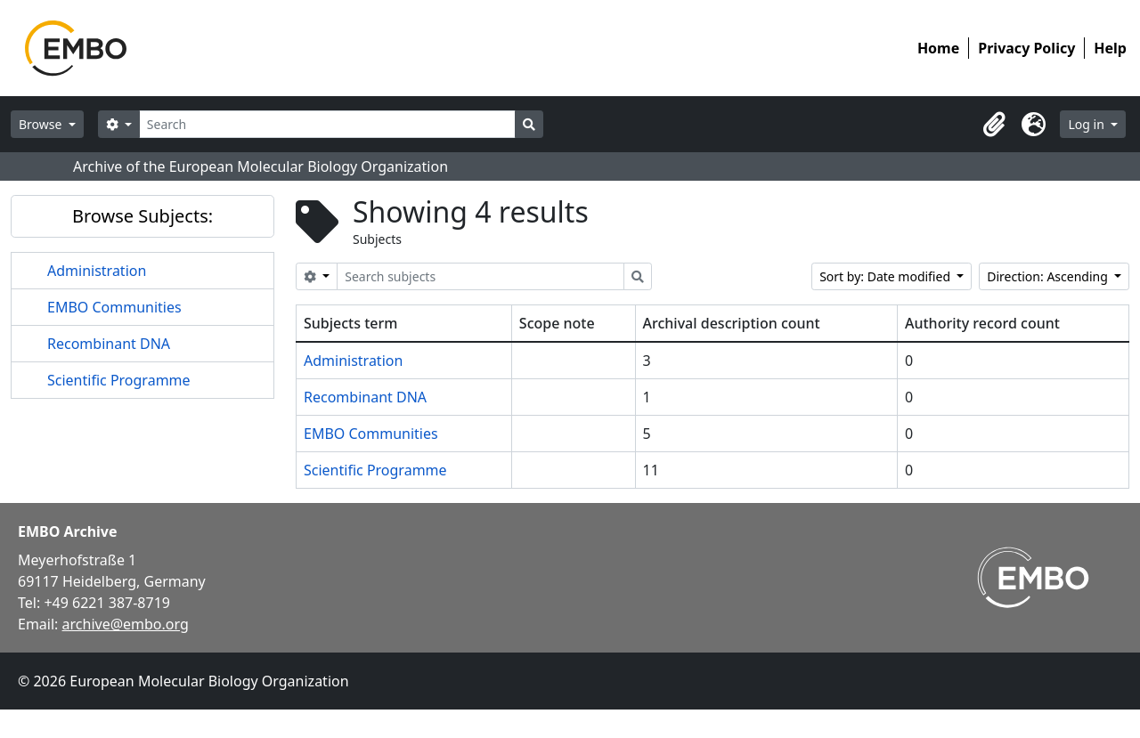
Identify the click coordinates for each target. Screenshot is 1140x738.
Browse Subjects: (142, 216)
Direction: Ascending (1049, 276)
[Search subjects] (480, 276)
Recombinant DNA (108, 343)
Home (938, 48)
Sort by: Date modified (886, 276)
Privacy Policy (1026, 48)
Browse (42, 124)
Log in (1087, 124)
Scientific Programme (119, 380)
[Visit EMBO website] (1033, 577)
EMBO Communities (114, 307)
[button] (994, 124)
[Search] (327, 124)
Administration (96, 270)
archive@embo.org (125, 624)
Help (1110, 48)
